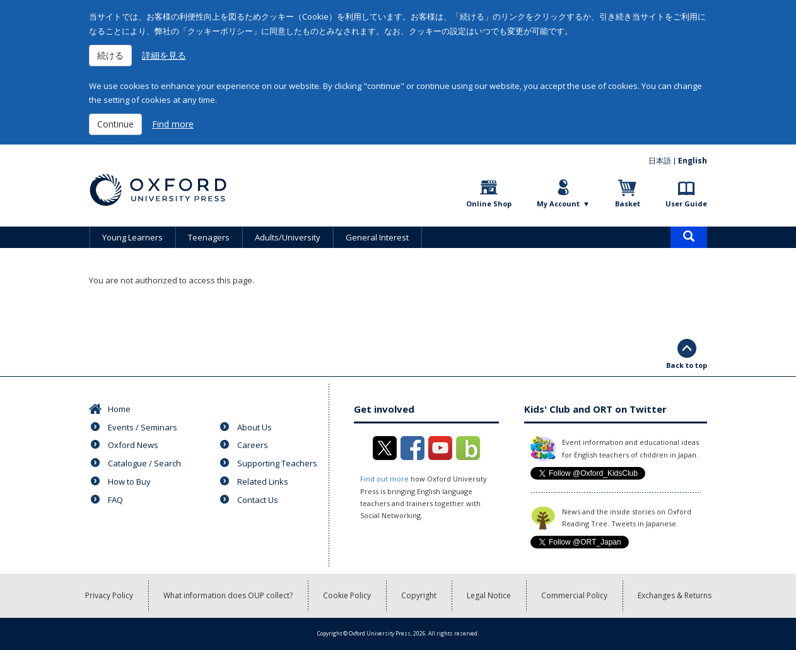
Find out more (384, 478)
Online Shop (489, 203)
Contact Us (257, 499)
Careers (252, 445)
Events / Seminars (142, 427)
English (692, 160)
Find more (173, 124)
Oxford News (133, 445)
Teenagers (209, 237)
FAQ (115, 499)
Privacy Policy (109, 595)
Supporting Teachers (277, 463)
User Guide (686, 203)
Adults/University (287, 237)
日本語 (659, 160)
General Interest (377, 237)
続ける (110, 55)
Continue (115, 124)
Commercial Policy (574, 595)
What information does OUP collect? (228, 595)
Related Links (262, 481)
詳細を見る (164, 55)
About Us (254, 427)
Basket (627, 203)
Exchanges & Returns (674, 595)
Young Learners (132, 237)
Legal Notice (489, 595)
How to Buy (129, 481)
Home (119, 409)
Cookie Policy (347, 595)
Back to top (686, 365)
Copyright (418, 595)
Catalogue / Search (144, 463)
